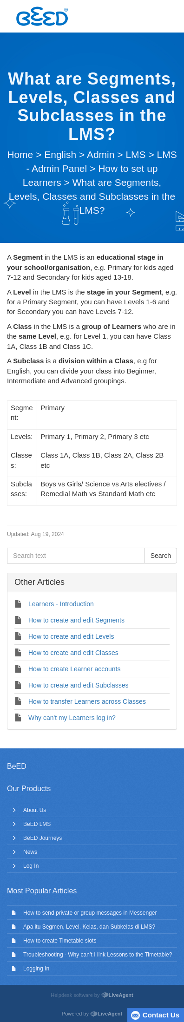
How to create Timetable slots (59, 940)
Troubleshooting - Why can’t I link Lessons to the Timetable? (97, 954)
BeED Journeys (42, 838)
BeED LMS (37, 824)
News (30, 852)
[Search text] (76, 555)
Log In (31, 866)
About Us (34, 810)
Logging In (36, 968)
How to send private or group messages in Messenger (90, 913)
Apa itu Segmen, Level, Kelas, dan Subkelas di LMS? (89, 927)
